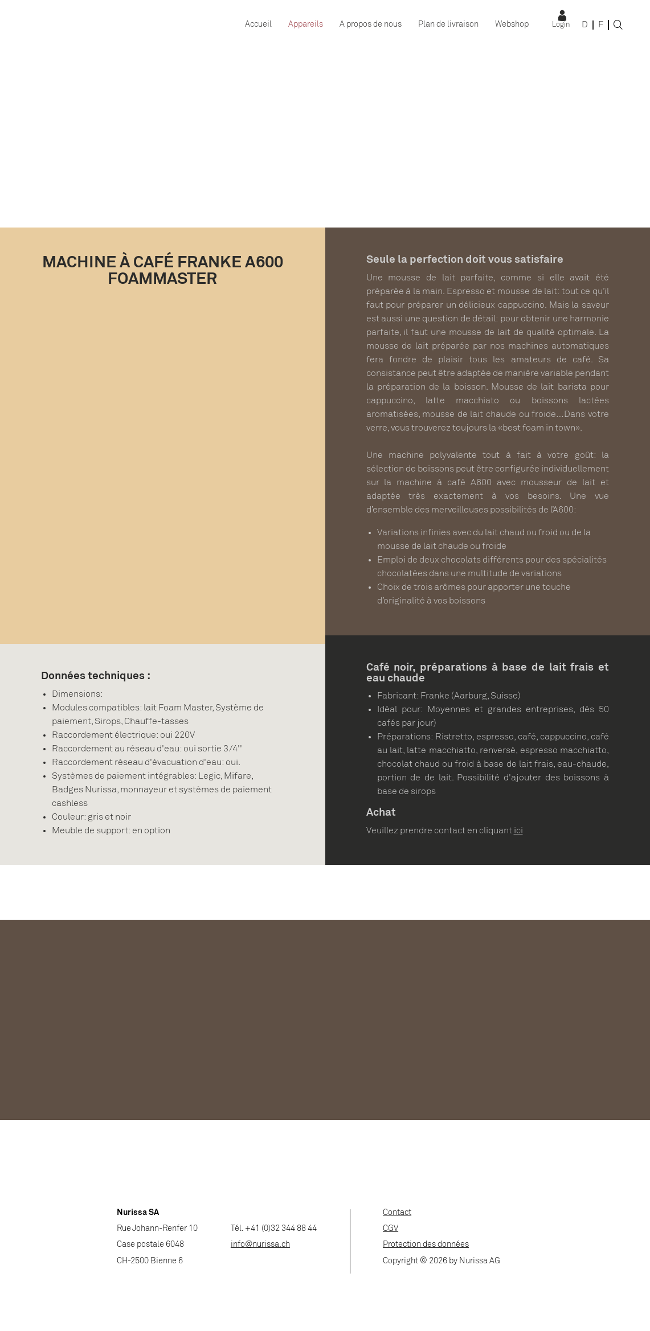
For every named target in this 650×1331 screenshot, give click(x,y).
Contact (397, 1213)
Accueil (258, 24)
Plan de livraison (448, 24)
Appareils (305, 24)
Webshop (512, 24)
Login (561, 25)
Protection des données (426, 1245)
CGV (390, 1229)
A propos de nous (371, 24)
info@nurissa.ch (260, 1245)
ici (518, 830)
